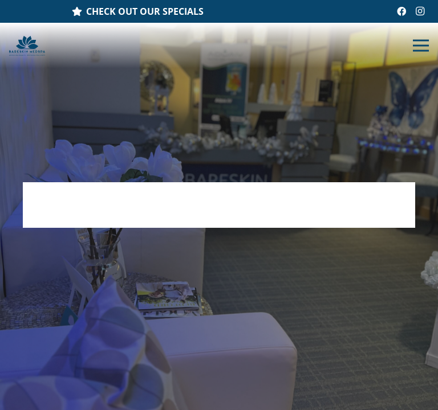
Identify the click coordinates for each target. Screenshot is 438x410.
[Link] (27, 46)
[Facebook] (401, 11)
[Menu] (420, 45)
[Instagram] (420, 11)
